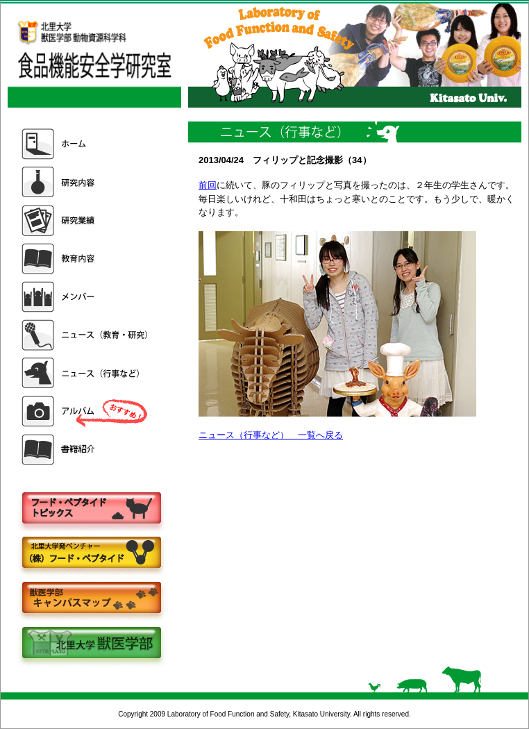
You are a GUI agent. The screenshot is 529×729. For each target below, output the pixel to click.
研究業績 (86, 220)
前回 (208, 185)
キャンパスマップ (91, 598)
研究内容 (86, 182)
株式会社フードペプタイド (91, 553)
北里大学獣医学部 (91, 644)
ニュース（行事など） (86, 373)
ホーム (86, 144)
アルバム (86, 411)
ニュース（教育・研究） (86, 335)
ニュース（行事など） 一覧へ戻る (271, 435)
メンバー (86, 296)
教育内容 (86, 258)
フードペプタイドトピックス (91, 508)
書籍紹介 (86, 449)
